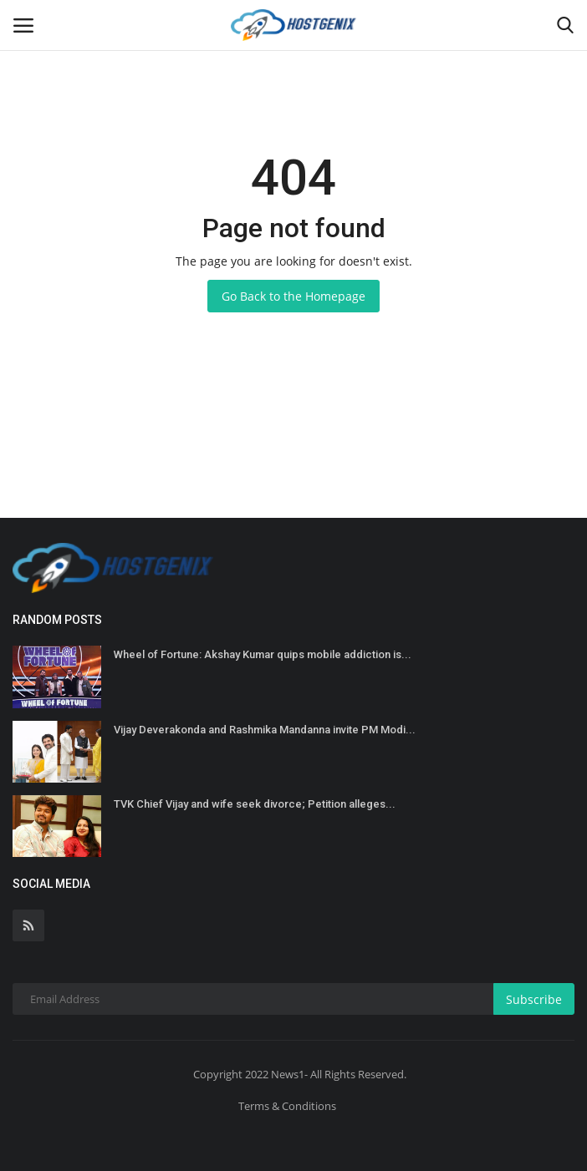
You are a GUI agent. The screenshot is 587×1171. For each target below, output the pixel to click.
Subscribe (534, 999)
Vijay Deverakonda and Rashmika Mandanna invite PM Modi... (265, 729)
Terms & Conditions (287, 1105)
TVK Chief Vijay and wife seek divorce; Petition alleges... (255, 804)
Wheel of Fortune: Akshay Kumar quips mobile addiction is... (262, 654)
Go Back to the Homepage (293, 296)
